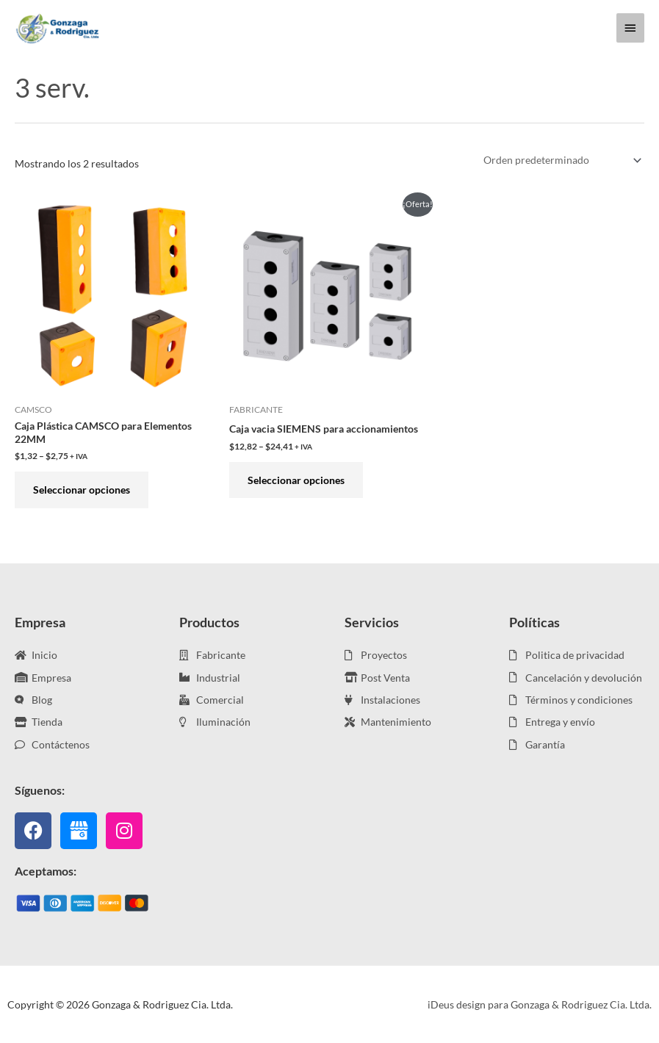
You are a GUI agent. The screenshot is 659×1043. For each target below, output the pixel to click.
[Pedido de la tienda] (559, 160)
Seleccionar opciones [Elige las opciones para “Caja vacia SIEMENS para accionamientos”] (296, 480)
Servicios (372, 622)
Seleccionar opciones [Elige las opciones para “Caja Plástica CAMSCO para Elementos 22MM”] (81, 489)
